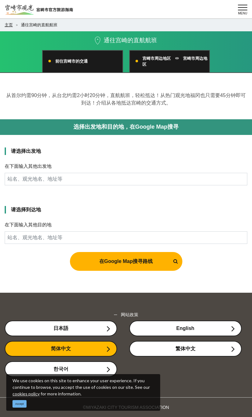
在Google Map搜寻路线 (126, 261)
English (185, 328)
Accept (19, 403)
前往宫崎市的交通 (71, 61)
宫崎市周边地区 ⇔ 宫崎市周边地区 (174, 61)
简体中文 (61, 348)
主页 (9, 25)
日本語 (60, 328)
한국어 (60, 369)
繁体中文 (185, 348)
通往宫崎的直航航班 (39, 25)
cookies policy (26, 393)
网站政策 (129, 314)
